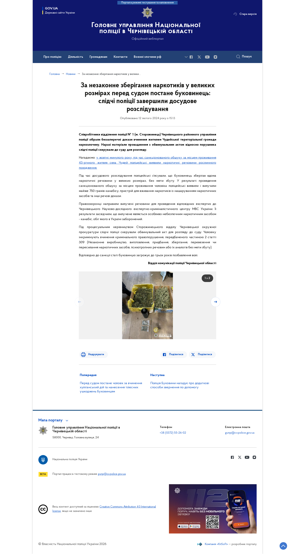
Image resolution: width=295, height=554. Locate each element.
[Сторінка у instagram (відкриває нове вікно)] (215, 57)
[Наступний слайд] (216, 302)
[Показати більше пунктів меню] (186, 57)
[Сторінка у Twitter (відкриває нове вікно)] (199, 57)
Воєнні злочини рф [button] (147, 57)
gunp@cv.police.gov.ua (239, 432)
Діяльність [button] (75, 57)
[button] (53, 420)
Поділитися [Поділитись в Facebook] (178, 354)
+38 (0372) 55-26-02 (173, 432)
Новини (70, 74)
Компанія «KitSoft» (216, 544)
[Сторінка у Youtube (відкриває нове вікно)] (207, 57)
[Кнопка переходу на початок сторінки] (281, 545)
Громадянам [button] (98, 57)
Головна (54, 74)
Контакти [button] (120, 57)
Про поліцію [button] (52, 57)
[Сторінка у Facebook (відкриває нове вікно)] (191, 57)
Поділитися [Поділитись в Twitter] (205, 354)
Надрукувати (94, 354)
